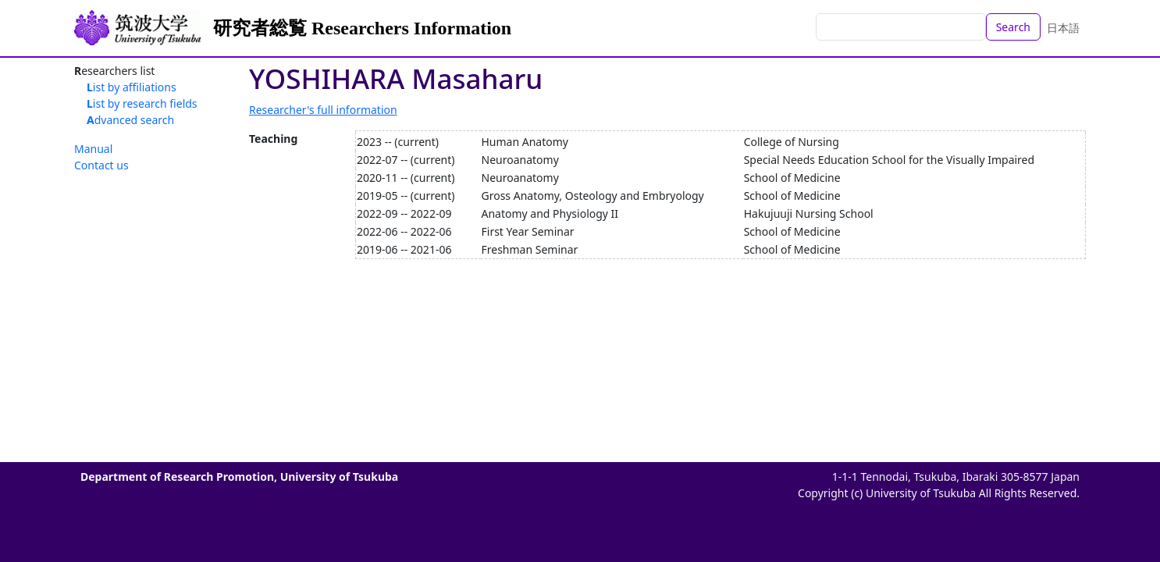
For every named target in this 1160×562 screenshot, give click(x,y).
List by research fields (142, 103)
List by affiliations (131, 87)
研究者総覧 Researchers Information (362, 28)
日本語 (1063, 27)
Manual (93, 148)
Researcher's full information (323, 109)
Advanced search (130, 119)
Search (1013, 27)
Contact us (101, 165)
